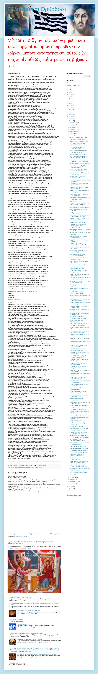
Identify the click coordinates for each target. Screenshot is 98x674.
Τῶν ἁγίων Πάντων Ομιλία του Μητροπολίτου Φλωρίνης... (77, 292)
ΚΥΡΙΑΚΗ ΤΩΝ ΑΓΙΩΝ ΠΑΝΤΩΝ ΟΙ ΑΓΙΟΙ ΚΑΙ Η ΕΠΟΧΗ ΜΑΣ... (78, 324)
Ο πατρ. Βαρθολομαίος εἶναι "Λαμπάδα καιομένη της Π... (79, 191)
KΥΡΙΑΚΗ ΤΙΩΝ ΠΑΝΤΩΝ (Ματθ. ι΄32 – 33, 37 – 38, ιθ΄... (79, 360)
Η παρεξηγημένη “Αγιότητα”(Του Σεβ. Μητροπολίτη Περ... (79, 187)
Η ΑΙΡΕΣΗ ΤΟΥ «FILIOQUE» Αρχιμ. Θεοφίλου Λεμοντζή (79, 271)
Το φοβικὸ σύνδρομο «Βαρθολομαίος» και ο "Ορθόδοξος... (79, 166)
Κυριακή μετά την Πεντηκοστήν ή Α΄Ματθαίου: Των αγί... (78, 378)
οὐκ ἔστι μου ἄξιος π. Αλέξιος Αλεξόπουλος (77, 321)
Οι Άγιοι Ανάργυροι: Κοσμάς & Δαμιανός (80, 163)
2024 (70, 96)
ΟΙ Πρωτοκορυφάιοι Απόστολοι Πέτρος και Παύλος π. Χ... (79, 418)
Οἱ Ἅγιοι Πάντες (74, 201)
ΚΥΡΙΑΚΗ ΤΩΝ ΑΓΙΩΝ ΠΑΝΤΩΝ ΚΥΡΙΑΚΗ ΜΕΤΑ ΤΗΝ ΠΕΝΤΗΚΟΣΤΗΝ (78, 226)
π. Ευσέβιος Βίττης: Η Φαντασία (78, 446)
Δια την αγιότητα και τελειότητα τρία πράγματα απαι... (78, 406)
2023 (70, 99)
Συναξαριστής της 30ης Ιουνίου (77, 213)
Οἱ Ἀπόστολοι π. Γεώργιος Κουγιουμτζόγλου (76, 399)
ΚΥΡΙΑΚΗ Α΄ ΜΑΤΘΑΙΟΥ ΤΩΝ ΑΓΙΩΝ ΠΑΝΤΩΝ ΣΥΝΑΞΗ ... (79, 395)
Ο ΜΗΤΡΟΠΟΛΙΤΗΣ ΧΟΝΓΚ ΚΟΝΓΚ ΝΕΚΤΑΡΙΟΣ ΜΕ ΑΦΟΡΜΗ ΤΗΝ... (79, 451)
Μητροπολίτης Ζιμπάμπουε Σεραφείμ (25, 467)
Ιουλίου (72, 133)
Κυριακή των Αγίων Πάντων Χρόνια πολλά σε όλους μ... (78, 346)
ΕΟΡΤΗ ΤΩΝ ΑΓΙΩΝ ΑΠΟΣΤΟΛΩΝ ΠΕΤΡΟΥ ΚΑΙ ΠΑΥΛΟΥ (78, 433)
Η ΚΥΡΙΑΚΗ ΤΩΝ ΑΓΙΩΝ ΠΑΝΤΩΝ (78, 222)
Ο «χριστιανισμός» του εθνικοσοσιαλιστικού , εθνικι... (78, 440)
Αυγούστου (73, 131)
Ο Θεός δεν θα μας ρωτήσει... (16, 619)
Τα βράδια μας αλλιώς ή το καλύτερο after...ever (29, 610)
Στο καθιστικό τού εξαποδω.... (77, 426)
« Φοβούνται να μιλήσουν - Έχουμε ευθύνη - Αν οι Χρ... (78, 423)
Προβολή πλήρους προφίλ (73, 85)
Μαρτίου (72, 479)
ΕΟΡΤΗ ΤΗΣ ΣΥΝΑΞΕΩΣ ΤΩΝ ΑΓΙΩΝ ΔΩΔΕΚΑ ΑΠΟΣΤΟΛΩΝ (79, 219)
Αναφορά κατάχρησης (74, 495)
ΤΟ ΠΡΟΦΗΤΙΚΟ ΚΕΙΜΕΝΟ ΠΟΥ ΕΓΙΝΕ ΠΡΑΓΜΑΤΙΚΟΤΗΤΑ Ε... (80, 282)
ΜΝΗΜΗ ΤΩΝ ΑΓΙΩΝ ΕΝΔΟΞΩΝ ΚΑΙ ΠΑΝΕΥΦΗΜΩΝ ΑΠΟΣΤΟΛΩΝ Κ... (79, 436)
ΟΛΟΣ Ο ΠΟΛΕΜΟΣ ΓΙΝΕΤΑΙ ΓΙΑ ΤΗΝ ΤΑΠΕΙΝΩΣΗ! (30, 639)
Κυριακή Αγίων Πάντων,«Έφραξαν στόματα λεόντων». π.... (78, 356)
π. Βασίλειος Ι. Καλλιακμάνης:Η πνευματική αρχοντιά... (77, 148)
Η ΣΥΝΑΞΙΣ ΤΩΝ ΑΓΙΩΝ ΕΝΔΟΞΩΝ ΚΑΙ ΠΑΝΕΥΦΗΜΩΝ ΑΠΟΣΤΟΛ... (80, 204)
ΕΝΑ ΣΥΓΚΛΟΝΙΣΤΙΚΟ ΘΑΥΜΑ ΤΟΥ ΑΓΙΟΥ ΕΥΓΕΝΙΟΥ (79, 184)
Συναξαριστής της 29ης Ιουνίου (77, 420)
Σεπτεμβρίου (73, 129)
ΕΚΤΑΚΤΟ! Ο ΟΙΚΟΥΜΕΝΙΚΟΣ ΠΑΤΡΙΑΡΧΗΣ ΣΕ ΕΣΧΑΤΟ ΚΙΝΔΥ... (79, 160)
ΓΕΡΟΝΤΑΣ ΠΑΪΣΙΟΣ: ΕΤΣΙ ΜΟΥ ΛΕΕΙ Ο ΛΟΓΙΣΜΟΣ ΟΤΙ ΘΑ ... (80, 443)
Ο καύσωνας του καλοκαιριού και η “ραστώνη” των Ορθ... (78, 151)
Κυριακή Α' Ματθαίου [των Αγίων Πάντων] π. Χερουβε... (78, 392)
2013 (70, 121)
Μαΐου (71, 475)
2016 (70, 114)
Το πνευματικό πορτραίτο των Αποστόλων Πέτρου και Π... (77, 455)
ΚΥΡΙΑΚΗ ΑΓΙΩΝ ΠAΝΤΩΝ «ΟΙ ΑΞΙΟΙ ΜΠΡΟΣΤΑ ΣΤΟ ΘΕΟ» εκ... (79, 331)
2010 (70, 491)
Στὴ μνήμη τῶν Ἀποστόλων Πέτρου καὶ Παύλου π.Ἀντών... (79, 412)
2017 (70, 112)
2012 (70, 486)
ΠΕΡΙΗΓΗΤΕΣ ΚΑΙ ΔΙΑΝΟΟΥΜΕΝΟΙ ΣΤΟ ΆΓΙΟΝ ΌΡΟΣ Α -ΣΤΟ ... (79, 462)
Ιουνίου (72, 136)
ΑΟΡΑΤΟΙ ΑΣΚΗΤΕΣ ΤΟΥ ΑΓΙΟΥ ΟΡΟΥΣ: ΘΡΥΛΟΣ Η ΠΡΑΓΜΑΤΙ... (79, 465)
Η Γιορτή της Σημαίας (22, 624)
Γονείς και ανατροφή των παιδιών (78, 265)
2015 (70, 116)
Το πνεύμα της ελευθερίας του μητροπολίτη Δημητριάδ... (77, 255)
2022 (70, 101)
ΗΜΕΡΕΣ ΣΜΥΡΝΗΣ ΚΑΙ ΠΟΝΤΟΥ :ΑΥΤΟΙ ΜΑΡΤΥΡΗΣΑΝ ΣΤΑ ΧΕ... (79, 170)
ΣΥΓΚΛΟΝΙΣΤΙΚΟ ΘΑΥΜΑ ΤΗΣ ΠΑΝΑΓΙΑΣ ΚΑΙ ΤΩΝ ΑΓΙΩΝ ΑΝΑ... (79, 144)
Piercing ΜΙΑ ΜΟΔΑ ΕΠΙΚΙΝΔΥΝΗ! (17, 663)
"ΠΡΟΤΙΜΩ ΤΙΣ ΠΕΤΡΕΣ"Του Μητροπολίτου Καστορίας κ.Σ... (78, 244)
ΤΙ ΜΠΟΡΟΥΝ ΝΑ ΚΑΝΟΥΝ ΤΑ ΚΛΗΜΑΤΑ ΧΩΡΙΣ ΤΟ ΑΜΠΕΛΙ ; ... (79, 317)
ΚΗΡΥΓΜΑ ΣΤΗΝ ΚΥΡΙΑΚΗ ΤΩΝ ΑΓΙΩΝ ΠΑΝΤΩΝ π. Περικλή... (80, 299)
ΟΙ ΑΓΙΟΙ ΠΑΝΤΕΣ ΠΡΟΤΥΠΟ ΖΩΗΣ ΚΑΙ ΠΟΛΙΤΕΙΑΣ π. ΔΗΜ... (80, 198)
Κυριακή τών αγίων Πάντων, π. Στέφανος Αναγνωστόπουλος (80, 381)
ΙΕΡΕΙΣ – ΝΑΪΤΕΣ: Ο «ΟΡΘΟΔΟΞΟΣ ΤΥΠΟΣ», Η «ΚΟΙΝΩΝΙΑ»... (79, 138)
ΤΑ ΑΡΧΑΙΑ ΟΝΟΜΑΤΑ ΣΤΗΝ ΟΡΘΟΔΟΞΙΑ (20, 597)
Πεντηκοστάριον (38, 467)
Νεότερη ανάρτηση (12, 534)
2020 (70, 105)
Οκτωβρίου (73, 127)
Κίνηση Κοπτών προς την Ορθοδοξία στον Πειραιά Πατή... (79, 195)
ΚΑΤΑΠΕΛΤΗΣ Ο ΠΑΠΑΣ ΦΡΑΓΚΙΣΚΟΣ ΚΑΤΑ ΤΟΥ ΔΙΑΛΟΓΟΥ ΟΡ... (80, 429)
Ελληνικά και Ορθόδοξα (37, 9)
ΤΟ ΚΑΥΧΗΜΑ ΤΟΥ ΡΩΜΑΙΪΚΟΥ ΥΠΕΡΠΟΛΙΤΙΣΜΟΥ (78, 177)
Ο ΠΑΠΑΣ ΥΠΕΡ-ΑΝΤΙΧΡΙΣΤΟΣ (78, 154)
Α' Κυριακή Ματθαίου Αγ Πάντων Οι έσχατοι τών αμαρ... (79, 363)
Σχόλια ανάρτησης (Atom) (20, 536)
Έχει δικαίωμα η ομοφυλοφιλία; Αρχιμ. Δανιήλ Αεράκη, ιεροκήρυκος (26, 633)
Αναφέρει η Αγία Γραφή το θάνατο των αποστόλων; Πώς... (79, 258)
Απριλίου (72, 477)
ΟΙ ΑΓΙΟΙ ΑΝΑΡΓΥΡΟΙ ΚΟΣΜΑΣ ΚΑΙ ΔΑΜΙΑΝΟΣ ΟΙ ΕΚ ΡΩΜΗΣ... (79, 157)
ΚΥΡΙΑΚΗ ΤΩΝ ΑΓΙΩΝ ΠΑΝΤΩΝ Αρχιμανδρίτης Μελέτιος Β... (78, 367)
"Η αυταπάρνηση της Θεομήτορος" (78, 409)
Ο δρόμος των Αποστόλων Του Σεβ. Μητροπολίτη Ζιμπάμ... (79, 251)
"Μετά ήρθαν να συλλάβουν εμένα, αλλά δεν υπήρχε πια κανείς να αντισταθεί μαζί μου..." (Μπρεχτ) (34, 648)
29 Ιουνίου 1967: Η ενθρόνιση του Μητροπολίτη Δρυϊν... (78, 237)
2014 (70, 118)
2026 (70, 92)
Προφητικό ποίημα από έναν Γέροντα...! (80, 448)
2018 (70, 110)
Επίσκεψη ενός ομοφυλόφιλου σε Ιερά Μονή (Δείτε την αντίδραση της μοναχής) (36, 654)
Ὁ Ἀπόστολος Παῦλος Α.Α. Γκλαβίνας (79, 415)
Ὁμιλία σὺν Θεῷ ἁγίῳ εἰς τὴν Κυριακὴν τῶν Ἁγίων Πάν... (79, 307)
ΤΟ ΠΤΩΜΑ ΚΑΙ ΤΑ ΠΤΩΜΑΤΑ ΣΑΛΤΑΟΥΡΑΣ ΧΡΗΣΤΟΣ (77, 267)
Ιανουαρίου (73, 483)
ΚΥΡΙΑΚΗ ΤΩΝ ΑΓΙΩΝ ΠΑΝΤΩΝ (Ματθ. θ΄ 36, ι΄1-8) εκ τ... (80, 353)
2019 (70, 107)
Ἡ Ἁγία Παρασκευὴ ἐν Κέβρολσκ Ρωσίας (80, 207)
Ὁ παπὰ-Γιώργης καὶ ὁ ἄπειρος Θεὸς (79, 141)
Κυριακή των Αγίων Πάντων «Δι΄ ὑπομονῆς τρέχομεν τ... (78, 349)
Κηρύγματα (14, 467)
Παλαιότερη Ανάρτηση (55, 534)
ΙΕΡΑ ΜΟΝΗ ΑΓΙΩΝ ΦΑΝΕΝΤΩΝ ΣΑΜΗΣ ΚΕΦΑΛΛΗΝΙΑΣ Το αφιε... (80, 278)
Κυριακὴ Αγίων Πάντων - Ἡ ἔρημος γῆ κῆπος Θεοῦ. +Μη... (79, 275)
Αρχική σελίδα (33, 534)
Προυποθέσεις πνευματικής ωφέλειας (79, 472)
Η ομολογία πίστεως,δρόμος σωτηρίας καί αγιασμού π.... (79, 388)
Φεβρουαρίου (73, 481)
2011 (70, 488)
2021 (70, 103)
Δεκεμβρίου (73, 122)
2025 (70, 94)
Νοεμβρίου (73, 125)
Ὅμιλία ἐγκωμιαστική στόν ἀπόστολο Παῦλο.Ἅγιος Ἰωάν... (79, 458)
